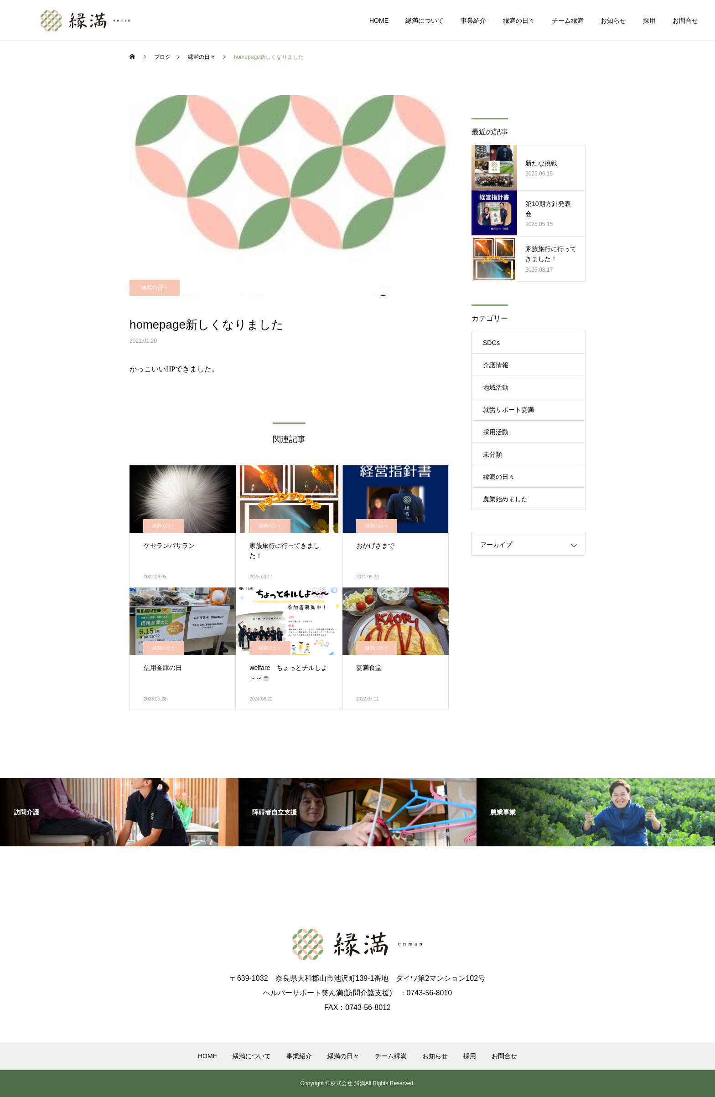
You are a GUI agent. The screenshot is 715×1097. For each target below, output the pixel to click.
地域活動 (495, 387)
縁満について (424, 20)
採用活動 (495, 432)
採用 (649, 20)
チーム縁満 (568, 20)
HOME (379, 20)
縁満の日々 (519, 20)
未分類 (492, 454)
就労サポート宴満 (508, 409)
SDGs (491, 342)
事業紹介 (473, 20)
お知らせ (613, 20)
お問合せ (685, 20)
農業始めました (505, 499)
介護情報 (495, 365)
